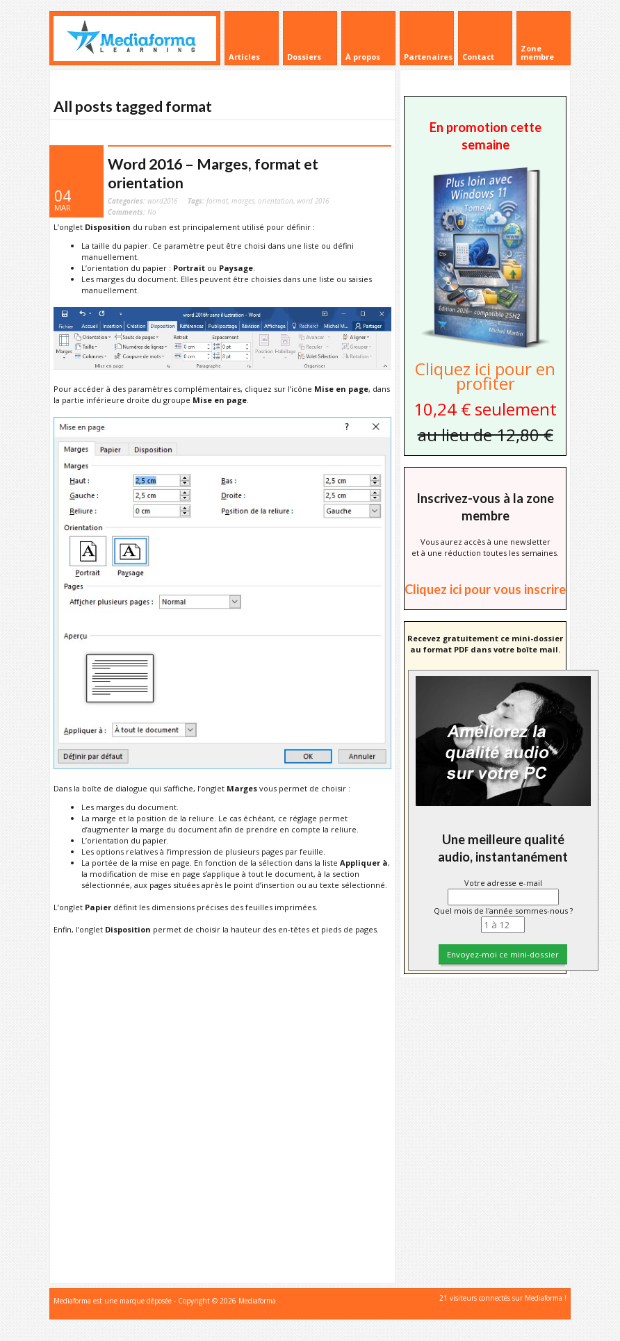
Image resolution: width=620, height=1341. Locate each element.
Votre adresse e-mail (503, 883)
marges (242, 201)
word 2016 (313, 201)
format (217, 201)
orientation (275, 201)
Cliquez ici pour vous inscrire (485, 589)
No (132, 212)
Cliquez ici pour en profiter (485, 376)
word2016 (162, 201)
